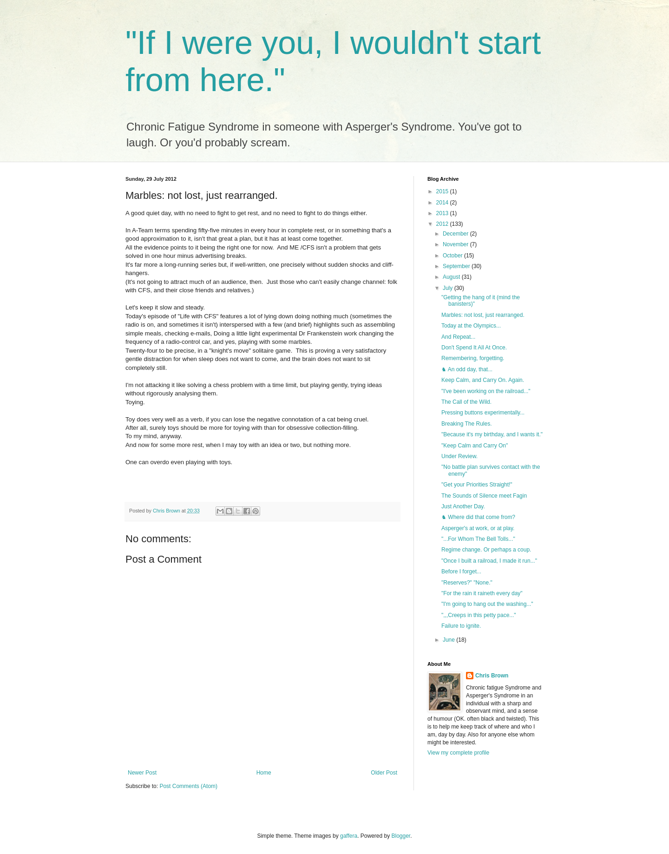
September (457, 266)
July (448, 288)
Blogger (401, 836)
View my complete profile (458, 752)
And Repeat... (458, 337)
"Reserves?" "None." (466, 582)
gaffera (348, 836)
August (452, 277)
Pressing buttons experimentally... (483, 412)
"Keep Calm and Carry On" (474, 445)
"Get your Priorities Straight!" (476, 484)
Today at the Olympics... (471, 325)
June (449, 640)
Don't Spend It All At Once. (474, 347)
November (456, 244)
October (453, 255)
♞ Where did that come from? (478, 517)
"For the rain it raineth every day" (482, 593)
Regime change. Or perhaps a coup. (486, 549)
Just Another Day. (463, 506)
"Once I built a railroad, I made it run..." (489, 561)
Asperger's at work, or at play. (477, 528)
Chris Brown (491, 675)
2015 (443, 191)
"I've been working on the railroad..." (486, 391)
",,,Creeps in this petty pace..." (478, 615)
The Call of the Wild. (466, 402)
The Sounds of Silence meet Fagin (484, 496)
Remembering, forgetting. (472, 358)
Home (263, 772)
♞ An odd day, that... (466, 369)
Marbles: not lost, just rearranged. (483, 315)
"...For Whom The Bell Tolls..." (478, 539)
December (456, 233)
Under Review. (459, 456)
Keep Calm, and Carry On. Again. (482, 380)
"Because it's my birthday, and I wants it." (492, 434)
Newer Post (142, 772)
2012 (443, 224)
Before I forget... (461, 571)
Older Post (384, 772)
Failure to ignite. (461, 626)
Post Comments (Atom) (188, 786)
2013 (443, 213)
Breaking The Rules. (466, 423)
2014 (443, 202)
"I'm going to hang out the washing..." (487, 604)
